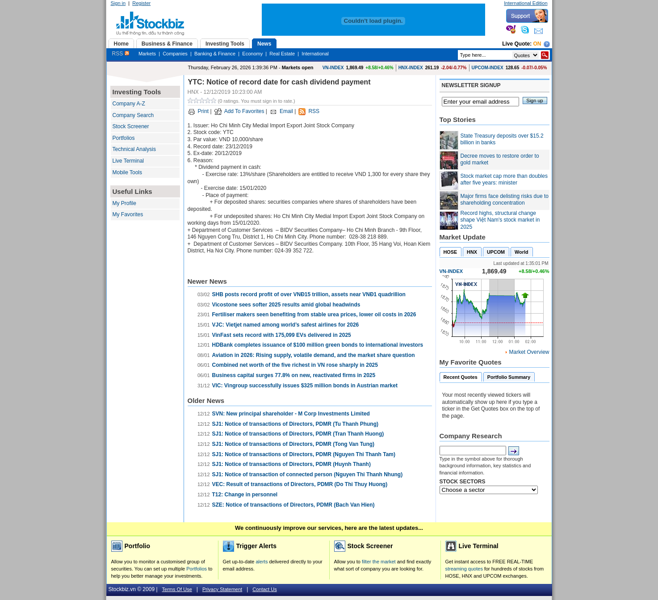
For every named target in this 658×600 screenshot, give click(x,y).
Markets (147, 53)
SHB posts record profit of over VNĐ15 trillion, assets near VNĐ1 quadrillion (309, 294)
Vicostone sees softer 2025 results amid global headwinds (286, 305)
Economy (252, 53)
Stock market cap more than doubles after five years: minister (504, 179)
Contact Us (264, 589)
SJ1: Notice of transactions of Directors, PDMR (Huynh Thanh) (291, 464)
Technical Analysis (134, 149)
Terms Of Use (177, 589)
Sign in (118, 3)
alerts (262, 561)
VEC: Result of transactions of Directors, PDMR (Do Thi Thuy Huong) (300, 484)
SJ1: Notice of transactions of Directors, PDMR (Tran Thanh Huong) (298, 434)
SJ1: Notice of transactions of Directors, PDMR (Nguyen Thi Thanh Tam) (304, 454)
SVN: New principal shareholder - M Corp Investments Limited (291, 414)
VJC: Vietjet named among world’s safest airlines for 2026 (285, 325)
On (537, 44)
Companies (175, 53)
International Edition (525, 3)
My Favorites (128, 214)
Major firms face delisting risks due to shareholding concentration (505, 199)
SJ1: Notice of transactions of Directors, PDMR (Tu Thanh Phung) (295, 424)
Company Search (133, 115)
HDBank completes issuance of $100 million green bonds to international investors (317, 345)
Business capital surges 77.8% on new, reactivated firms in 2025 (294, 375)
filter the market (379, 561)
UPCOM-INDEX (487, 67)
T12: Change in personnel (245, 494)
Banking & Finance (214, 53)
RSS (120, 53)
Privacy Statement (222, 589)
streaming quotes (464, 568)
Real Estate (282, 53)
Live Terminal (128, 161)
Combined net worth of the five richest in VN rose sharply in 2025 (295, 365)
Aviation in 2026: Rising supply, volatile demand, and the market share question (313, 355)
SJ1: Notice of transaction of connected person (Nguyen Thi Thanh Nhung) (307, 474)
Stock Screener (131, 126)
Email (286, 111)
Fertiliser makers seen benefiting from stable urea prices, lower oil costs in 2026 (314, 314)
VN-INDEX (333, 67)
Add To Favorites (244, 111)
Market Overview (529, 352)
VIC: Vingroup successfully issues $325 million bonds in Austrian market (305, 385)
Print (203, 111)
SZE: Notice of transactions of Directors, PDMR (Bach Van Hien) (293, 505)
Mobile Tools (127, 172)
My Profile (124, 203)
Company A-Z (129, 104)
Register (141, 3)
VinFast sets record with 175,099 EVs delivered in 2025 (281, 335)
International (315, 53)
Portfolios (124, 138)
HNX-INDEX (410, 67)
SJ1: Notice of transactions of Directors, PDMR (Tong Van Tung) (293, 444)
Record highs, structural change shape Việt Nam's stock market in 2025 (500, 220)
